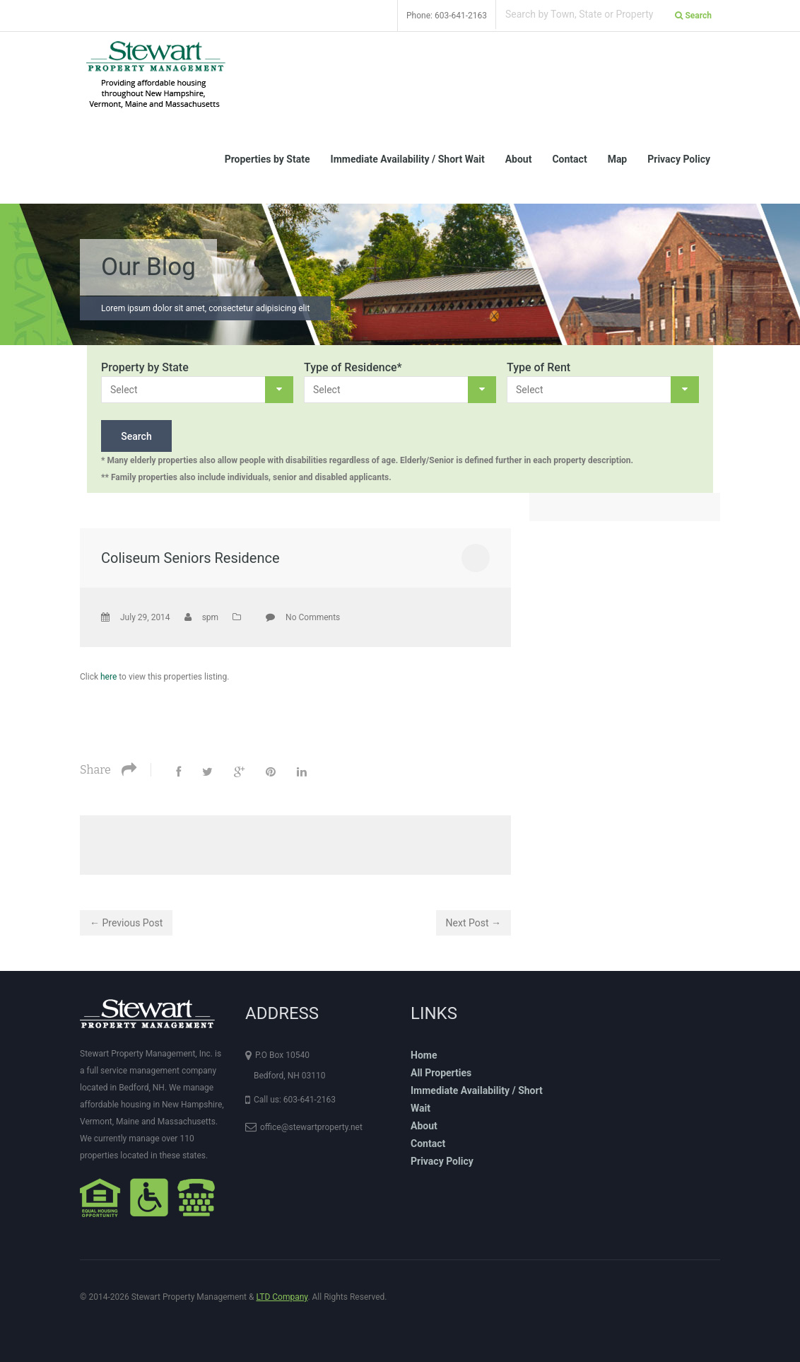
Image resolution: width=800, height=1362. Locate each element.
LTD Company (281, 1297)
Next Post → (473, 923)
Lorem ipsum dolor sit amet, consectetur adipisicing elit (205, 308)
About (518, 159)
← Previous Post (126, 923)
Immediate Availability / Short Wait (408, 159)
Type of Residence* (353, 367)
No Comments (313, 617)
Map (618, 159)
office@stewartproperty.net (311, 1127)
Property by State (145, 367)
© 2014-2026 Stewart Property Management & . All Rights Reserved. (233, 1297)
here (108, 677)
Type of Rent (538, 367)
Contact (569, 159)
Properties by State (267, 159)
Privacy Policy (678, 159)
